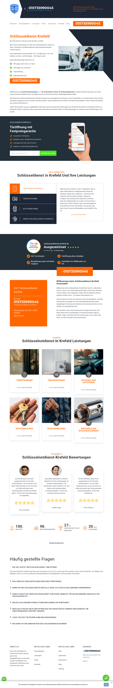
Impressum (52, 23)
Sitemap (61, 669)
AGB (60, 651)
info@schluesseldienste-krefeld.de (40, 10)
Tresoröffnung (56, 380)
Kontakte (61, 23)
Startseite (13, 23)
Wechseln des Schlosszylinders (89, 429)
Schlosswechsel (56, 428)
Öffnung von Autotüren (88, 381)
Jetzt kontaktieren (78, 214)
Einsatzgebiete (24, 23)
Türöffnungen (24, 380)
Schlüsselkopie (24, 428)
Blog (68, 23)
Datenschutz (63, 660)
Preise (43, 23)
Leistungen (35, 23)
